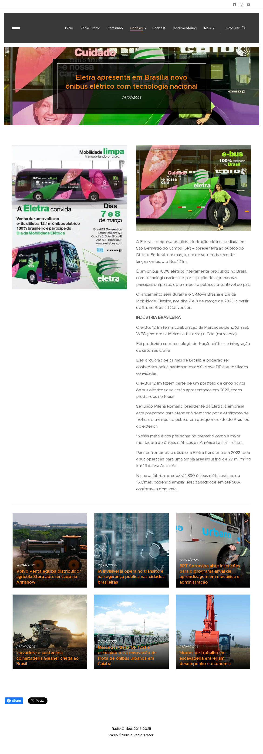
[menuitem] (37, 28)
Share (14, 701)
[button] (236, 28)
